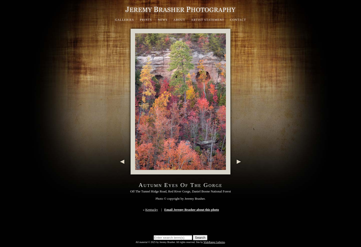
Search (200, 237)
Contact (238, 20)
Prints (146, 20)
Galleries (124, 20)
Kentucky (151, 209)
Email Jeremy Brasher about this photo (191, 209)
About (179, 20)
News (163, 20)
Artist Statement (207, 20)
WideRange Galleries (214, 242)
